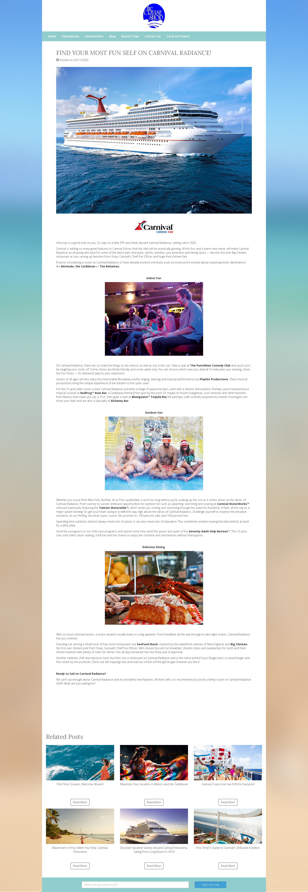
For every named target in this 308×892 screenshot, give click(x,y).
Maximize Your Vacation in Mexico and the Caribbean (154, 765)
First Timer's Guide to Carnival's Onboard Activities (228, 829)
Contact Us (153, 36)
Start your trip (210, 885)
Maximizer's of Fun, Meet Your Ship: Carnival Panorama (80, 831)
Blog (112, 36)
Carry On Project (178, 36)
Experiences (70, 36)
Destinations (94, 36)
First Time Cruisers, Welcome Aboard (80, 765)
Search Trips (130, 36)
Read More (80, 802)
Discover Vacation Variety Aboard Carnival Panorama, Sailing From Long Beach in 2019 (154, 831)
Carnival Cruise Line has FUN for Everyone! (228, 765)
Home (52, 36)
